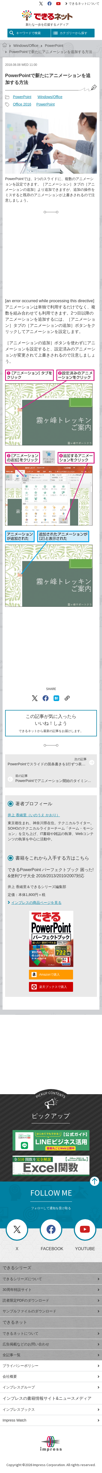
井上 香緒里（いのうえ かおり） (34, 815)
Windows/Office (25, 46)
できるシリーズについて (51, 1279)
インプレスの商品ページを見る (35, 903)
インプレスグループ (51, 1387)
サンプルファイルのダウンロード (51, 1311)
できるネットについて (82, 3)
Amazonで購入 (49, 974)
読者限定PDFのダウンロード (51, 1300)
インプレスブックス (51, 1409)
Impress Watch (51, 1420)
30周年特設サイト (51, 1290)
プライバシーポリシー (51, 1366)
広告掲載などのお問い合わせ (51, 1344)
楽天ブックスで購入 (53, 987)
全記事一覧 (51, 1355)
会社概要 (51, 1376)
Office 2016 (22, 104)
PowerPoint (54, 46)
